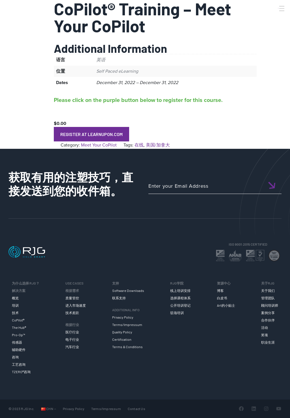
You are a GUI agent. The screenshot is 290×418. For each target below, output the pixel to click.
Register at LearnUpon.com (91, 134)
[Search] (274, 17)
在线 (139, 145)
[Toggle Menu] (281, 8)
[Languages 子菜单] (55, 409)
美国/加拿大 (158, 145)
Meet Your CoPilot (99, 145)
